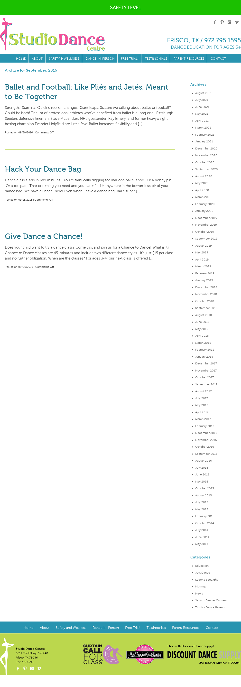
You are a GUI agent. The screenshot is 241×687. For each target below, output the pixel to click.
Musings (200, 586)
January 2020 (204, 211)
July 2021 (201, 100)
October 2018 (204, 301)
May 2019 (201, 252)
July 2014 (201, 530)
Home (21, 58)
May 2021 (201, 113)
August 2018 (203, 315)
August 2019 (203, 245)
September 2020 (206, 169)
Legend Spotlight (206, 579)
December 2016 (206, 433)
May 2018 (201, 329)
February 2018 (204, 349)
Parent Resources (189, 58)
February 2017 (204, 426)
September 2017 (206, 384)
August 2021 (203, 93)
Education (202, 565)
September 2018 (206, 308)
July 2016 (201, 467)
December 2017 (206, 363)
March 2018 (203, 342)
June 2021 (202, 107)
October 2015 (204, 488)
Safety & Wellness (64, 58)
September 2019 (206, 238)
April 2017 (201, 412)
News (199, 593)
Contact (218, 58)
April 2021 (202, 120)
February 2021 (204, 134)
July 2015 (201, 502)
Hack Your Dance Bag (43, 169)
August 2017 (203, 391)
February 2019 (204, 273)
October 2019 (204, 231)
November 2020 (206, 155)
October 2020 (204, 162)
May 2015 (201, 509)
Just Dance (202, 572)
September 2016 (206, 453)
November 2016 (206, 440)
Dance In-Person (100, 58)
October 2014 (204, 523)
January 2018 (204, 356)
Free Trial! (130, 58)
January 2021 (204, 141)
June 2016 (202, 474)
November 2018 (206, 294)
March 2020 (203, 197)
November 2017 (206, 370)
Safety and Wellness (71, 628)
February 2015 (204, 516)
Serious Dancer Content (211, 600)
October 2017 (204, 377)
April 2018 (202, 335)
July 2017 (201, 398)
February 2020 (205, 204)
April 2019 (202, 259)
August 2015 (203, 495)
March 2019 (203, 266)
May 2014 (201, 544)
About (37, 58)
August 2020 (203, 176)
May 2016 (201, 481)
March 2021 (203, 127)
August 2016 (203, 460)
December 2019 (206, 218)
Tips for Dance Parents (210, 607)
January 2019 (204, 280)
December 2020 (206, 148)
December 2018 (206, 287)
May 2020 (202, 183)
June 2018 (202, 322)
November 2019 (206, 224)
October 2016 (204, 446)
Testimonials (156, 58)
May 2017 (201, 405)
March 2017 (203, 419)
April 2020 (202, 190)
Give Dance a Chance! (44, 236)
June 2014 (202, 537)
